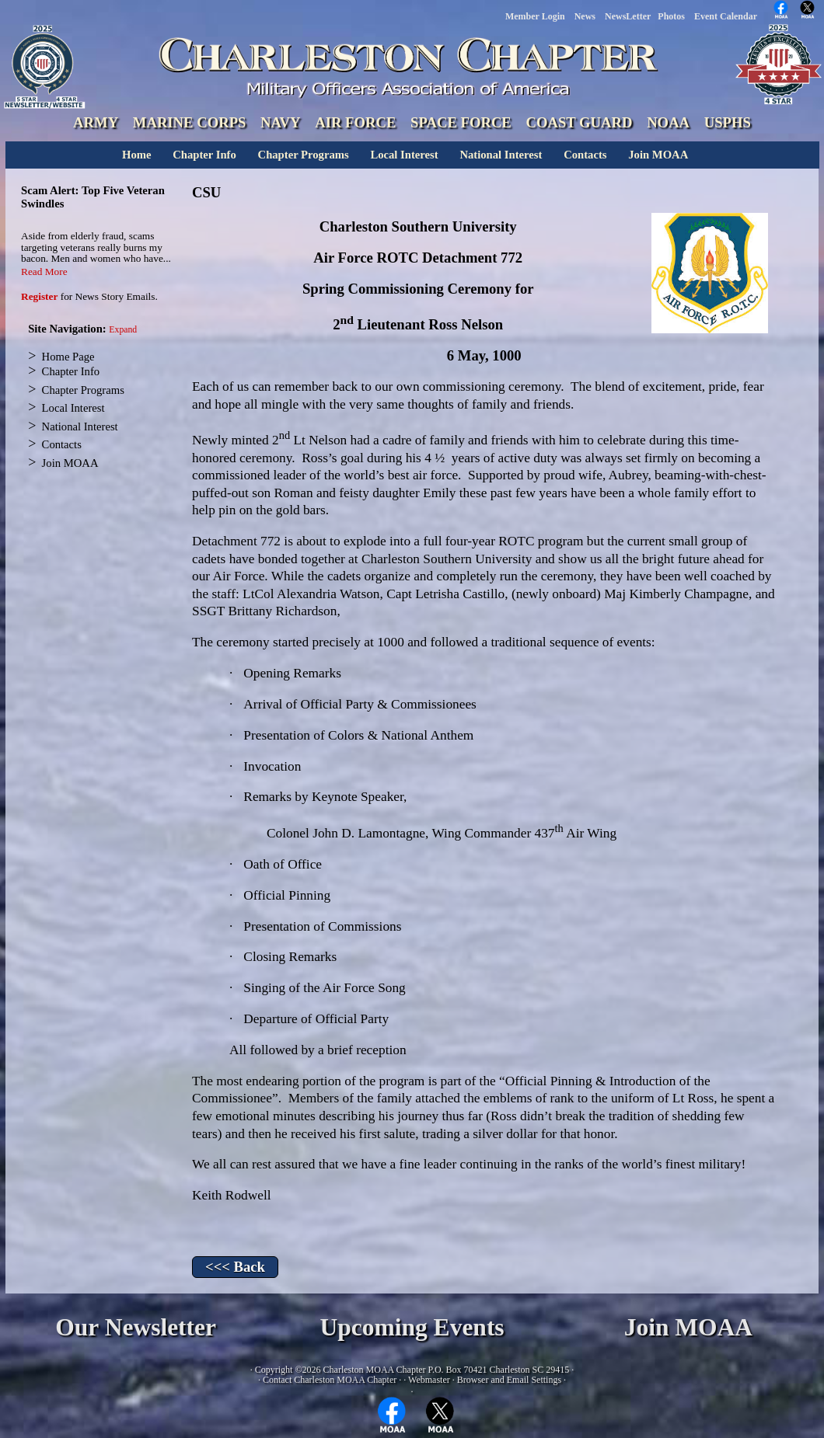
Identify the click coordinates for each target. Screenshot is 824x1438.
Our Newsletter (135, 1327)
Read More (44, 271)
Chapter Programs (303, 154)
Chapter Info (204, 154)
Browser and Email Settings (509, 1379)
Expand (123, 330)
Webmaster (429, 1379)
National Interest (500, 154)
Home (136, 154)
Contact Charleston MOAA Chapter (329, 1379)
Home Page (68, 356)
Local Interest (404, 154)
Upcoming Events (411, 1327)
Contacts (585, 154)
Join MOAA (658, 154)
